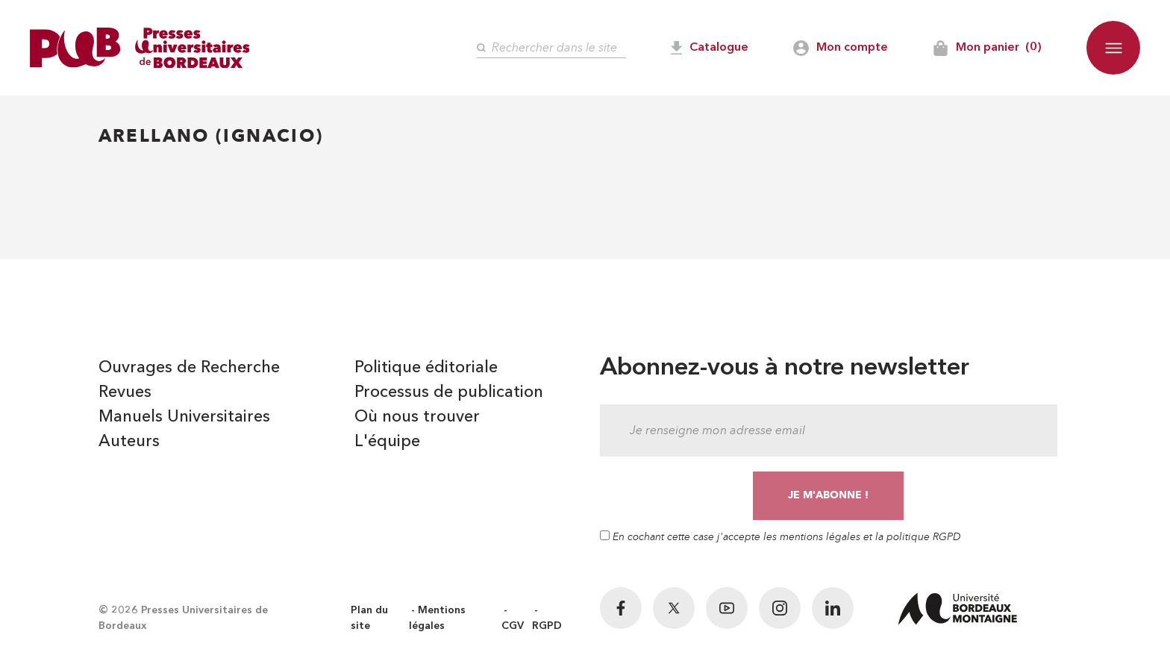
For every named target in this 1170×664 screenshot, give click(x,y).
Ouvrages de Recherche (189, 368)
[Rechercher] (551, 48)
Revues (124, 392)
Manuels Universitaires (184, 417)
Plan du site (369, 618)
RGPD (547, 626)
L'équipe (387, 441)
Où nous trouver (417, 417)
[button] (1113, 48)
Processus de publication (448, 392)
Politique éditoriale (426, 368)
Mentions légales (437, 618)
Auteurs (129, 441)
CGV (512, 626)
